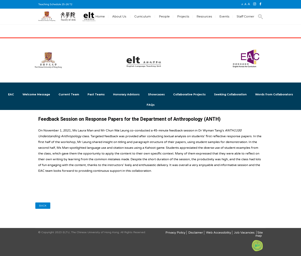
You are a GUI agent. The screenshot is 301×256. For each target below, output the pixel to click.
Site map (259, 234)
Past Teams (96, 94)
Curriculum (142, 16)
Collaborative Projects (189, 94)
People (164, 16)
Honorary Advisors (126, 94)
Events (224, 16)
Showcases (156, 94)
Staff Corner (245, 16)
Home (100, 16)
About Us (119, 16)
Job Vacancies (244, 233)
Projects (183, 16)
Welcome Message (36, 94)
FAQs (151, 105)
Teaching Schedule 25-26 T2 (55, 4)
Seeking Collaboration (230, 94)
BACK (42, 205)
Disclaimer (195, 233)
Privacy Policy (175, 233)
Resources (204, 16)
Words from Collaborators (274, 94)
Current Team (69, 94)
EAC (11, 94)
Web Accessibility (218, 233)
